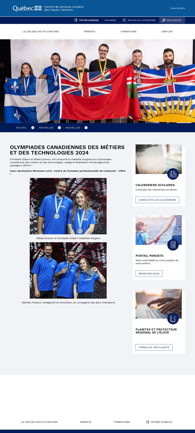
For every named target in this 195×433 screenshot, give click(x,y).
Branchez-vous (149, 273)
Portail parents (150, 255)
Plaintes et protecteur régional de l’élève (156, 331)
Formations (128, 31)
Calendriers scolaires (155, 185)
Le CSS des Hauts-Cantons (41, 31)
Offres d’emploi (161, 422)
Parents (89, 31)
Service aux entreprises (141, 20)
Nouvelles (110, 20)
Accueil (21, 127)
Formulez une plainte (154, 347)
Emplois (167, 31)
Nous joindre (177, 8)
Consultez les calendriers (157, 199)
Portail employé (89, 20)
